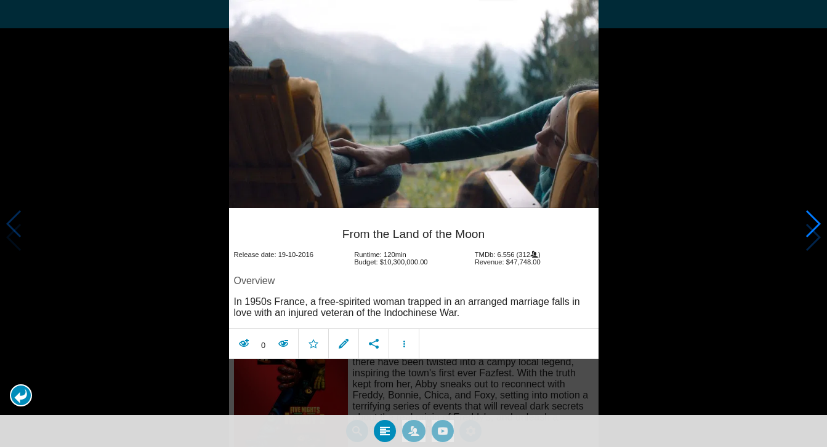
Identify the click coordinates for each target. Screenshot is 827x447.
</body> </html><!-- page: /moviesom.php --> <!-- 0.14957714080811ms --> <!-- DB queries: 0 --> (413, 223)
